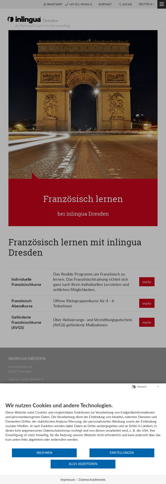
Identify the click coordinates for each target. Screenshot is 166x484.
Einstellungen (83, 464)
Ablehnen (31, 464)
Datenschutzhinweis (92, 479)
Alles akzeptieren (134, 464)
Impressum (68, 479)
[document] (83, 436)
